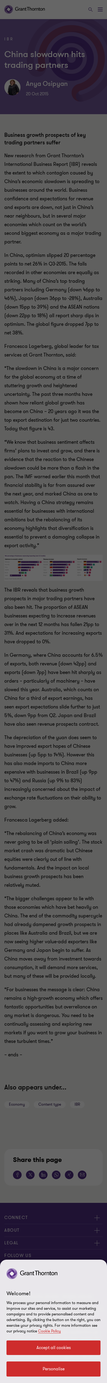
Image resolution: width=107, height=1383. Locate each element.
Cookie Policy (49, 1331)
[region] (53, 1321)
